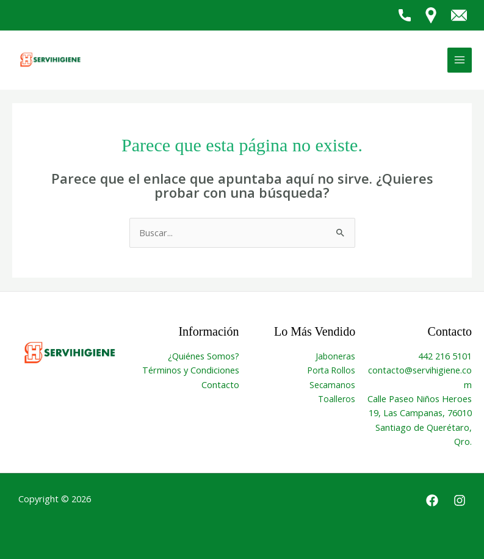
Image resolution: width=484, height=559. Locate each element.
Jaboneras (335, 356)
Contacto (220, 384)
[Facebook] (432, 500)
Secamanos (332, 385)
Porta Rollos (331, 370)
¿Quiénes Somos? (203, 356)
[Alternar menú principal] (459, 60)
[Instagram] (459, 500)
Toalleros (336, 399)
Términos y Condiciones (190, 370)
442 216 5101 (445, 356)
